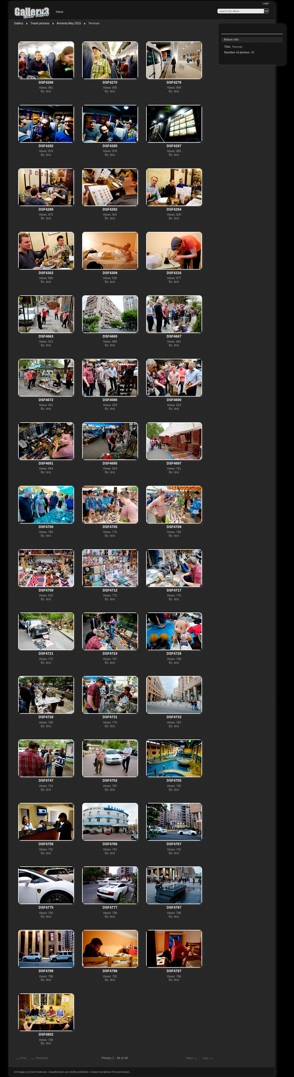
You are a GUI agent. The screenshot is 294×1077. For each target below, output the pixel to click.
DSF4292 (110, 209)
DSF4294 (174, 209)
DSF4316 (174, 273)
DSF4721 (46, 654)
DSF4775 (46, 907)
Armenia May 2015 (69, 23)
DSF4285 (110, 146)
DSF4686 (110, 400)
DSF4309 (110, 273)
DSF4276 (174, 82)
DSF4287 (174, 146)
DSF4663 (46, 336)
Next (192, 1058)
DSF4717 (174, 590)
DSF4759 (46, 844)
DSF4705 (110, 527)
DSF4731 (110, 717)
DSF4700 (46, 527)
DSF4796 (110, 971)
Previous (39, 1058)
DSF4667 (174, 336)
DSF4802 (46, 1034)
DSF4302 (46, 273)
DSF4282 (46, 146)
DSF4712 (110, 590)
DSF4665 (110, 336)
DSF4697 (174, 463)
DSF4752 (110, 781)
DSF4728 (46, 717)
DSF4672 (46, 400)
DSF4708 (174, 527)
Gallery (18, 23)
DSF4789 (46, 971)
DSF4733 (174, 717)
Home (59, 11)
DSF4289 (46, 209)
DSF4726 (174, 654)
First (20, 1058)
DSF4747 (46, 781)
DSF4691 (46, 463)
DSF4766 (110, 844)
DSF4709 (46, 590)
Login (266, 3)
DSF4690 (174, 400)
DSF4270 (110, 82)
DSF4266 (46, 82)
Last (207, 1058)
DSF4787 (174, 907)
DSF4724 (110, 654)
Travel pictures (39, 23)
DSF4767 (174, 844)
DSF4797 (174, 971)
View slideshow (227, 29)
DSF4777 (110, 907)
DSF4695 (110, 463)
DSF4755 (174, 781)
